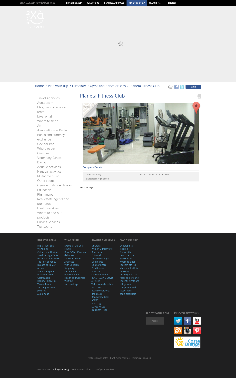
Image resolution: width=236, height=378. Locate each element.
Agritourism (45, 103)
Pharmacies (45, 195)
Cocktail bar (45, 144)
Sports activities (72, 258)
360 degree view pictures (46, 289)
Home (39, 86)
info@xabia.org (61, 369)
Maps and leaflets (129, 268)
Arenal (40, 268)
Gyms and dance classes (108, 86)
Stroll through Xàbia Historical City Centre (48, 257)
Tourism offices (128, 264)
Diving (41, 162)
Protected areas (45, 274)
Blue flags (96, 303)
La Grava (95, 245)
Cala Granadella (99, 274)
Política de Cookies (81, 369)
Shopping (69, 268)
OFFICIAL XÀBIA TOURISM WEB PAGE (37, 2)
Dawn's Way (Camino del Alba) (75, 253)
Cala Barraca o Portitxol (98, 270)
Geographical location (126, 247)
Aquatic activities (49, 167)
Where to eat (46, 149)
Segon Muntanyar (100, 258)
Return (193, 86)
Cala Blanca (97, 261)
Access (155, 320)
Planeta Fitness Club (145, 86)
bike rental (44, 117)
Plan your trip (137, 3)
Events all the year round (74, 247)
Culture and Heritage (48, 252)
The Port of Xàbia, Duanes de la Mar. (46, 263)
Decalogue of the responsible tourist (129, 276)
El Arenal (96, 255)
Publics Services (48, 222)
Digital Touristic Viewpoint (45, 247)
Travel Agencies (48, 98)
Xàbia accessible (128, 293)
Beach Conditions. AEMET (100, 298)
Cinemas (43, 153)
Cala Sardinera (98, 264)
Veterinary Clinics (49, 158)
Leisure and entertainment (72, 273)
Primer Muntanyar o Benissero (102, 250)
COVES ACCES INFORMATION (99, 308)
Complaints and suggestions (128, 289)
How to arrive (127, 255)
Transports (44, 227)
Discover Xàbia (74, 3)
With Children (71, 264)
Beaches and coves (114, 3)
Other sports (46, 181)
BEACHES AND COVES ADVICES (102, 279)
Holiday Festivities (46, 280)
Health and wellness (74, 277)
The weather (126, 252)
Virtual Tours (44, 284)
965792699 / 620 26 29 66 (156, 174)
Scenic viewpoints (46, 271)
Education (44, 190)
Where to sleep (47, 121)
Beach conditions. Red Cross (100, 292)
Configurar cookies (120, 357)
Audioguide (43, 293)
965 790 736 (43, 369)
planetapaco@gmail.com (97, 179)
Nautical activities (49, 172)
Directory (79, 86)
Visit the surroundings (71, 282)
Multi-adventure (48, 176)
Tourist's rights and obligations (129, 282)
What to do (93, 3)
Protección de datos (98, 357)
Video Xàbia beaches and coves (102, 286)
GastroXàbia (43, 277)
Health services (48, 208)
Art (39, 126)
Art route (69, 261)
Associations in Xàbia (52, 130)
